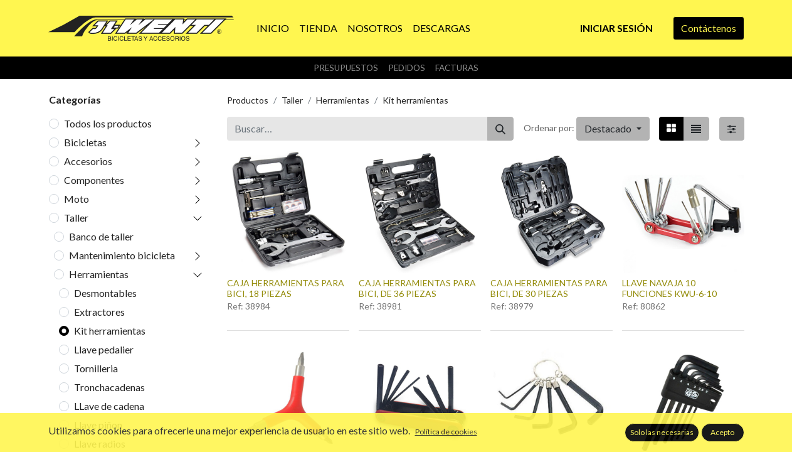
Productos (247, 100)
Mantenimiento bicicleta (122, 255)
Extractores (99, 312)
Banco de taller (101, 236)
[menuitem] (272, 28)
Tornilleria (96, 368)
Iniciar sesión (616, 28)
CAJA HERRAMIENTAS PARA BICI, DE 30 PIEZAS (549, 288)
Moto (76, 199)
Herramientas (99, 274)
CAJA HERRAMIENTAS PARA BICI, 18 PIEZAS (285, 288)
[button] (612, 129)
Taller (76, 217)
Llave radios (99, 443)
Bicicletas (85, 142)
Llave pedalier (104, 349)
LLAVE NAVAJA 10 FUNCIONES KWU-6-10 (669, 288)
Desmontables (105, 293)
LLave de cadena (109, 406)
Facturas (456, 68)
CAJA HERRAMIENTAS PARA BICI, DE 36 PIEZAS (417, 288)
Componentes (94, 180)
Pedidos (406, 68)
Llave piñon (98, 425)
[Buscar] (500, 129)
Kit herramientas (109, 330)
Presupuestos (346, 68)
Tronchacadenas (109, 387)
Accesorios (88, 161)
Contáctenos (708, 28)
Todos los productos (108, 123)
